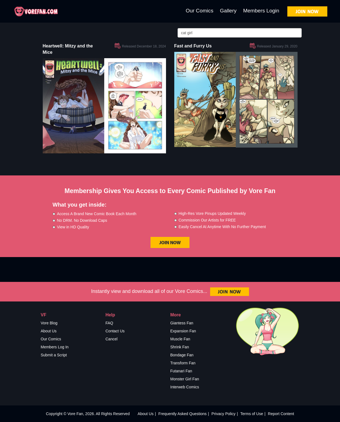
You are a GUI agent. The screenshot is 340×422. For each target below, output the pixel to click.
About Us (49, 331)
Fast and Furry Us (193, 46)
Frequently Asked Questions (182, 414)
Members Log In (55, 347)
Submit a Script (54, 355)
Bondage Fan (182, 355)
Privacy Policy (223, 414)
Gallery (228, 11)
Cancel (112, 339)
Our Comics (199, 11)
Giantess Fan (181, 323)
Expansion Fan (183, 331)
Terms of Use (251, 414)
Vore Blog (49, 323)
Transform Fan (183, 363)
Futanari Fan (181, 371)
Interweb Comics (184, 387)
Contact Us (115, 331)
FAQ (109, 323)
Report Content (281, 414)
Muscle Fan (180, 339)
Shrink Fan (179, 347)
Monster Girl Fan (184, 379)
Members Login (261, 11)
